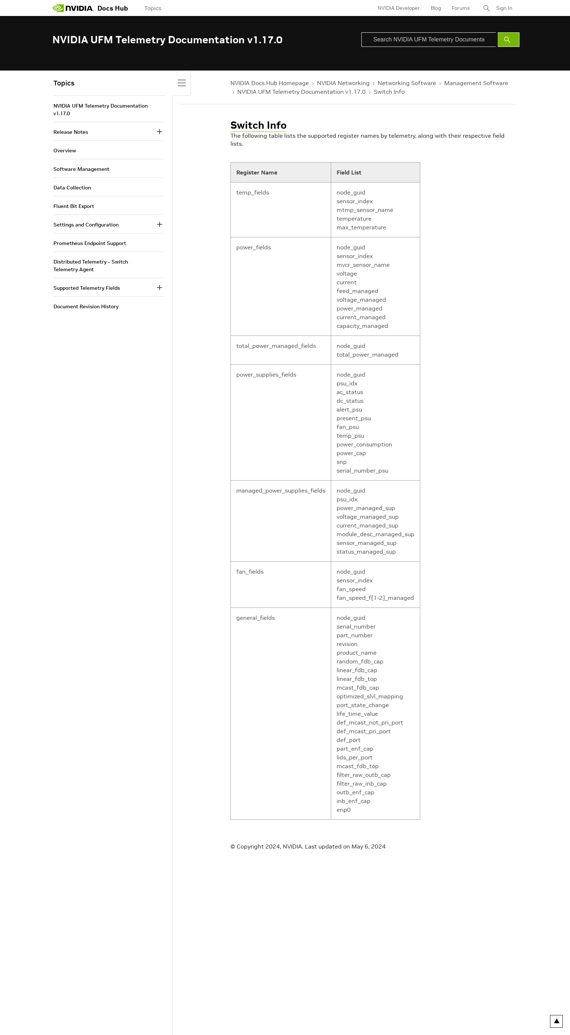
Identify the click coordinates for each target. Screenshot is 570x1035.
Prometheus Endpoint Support (89, 243)
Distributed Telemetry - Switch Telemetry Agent (90, 265)
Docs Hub (112, 8)
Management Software (476, 83)
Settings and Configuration (86, 224)
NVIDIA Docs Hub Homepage (269, 83)
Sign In (504, 8)
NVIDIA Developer (399, 8)
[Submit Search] (508, 39)
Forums (461, 8)
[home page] (73, 8)
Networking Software (407, 83)
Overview (64, 150)
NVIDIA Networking (343, 83)
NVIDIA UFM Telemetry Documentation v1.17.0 (301, 91)
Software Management (81, 169)
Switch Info (389, 91)
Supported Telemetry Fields (86, 288)
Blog (436, 8)
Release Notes (70, 132)
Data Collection (72, 187)
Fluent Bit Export (73, 206)
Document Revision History (86, 306)
